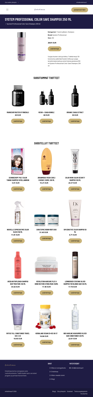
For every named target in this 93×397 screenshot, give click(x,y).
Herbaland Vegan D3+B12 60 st (46, 333)
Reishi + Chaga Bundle (46, 112)
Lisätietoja (54, 49)
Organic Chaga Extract (75, 112)
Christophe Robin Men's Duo (46, 229)
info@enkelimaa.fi (81, 2)
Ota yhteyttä (61, 391)
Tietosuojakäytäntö (80, 391)
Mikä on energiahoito (58, 368)
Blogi (53, 379)
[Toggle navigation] (7, 9)
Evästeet (70, 391)
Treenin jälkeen (62, 32)
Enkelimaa (54, 372)
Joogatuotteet (79, 10)
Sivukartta (83, 394)
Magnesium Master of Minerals (18, 112)
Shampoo (71, 32)
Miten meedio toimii (58, 375)
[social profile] (18, 2)
